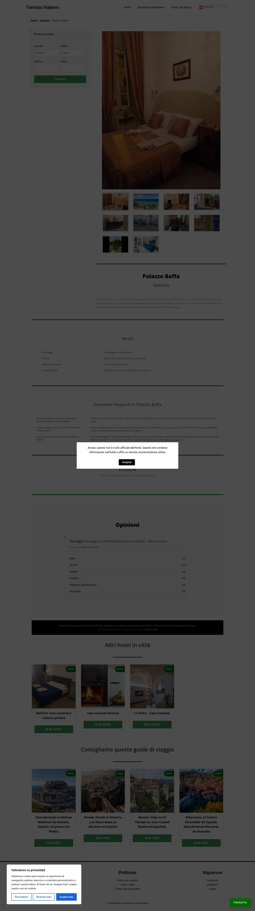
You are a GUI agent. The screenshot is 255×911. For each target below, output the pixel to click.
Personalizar (21, 897)
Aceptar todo (66, 897)
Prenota (236, 899)
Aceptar (127, 462)
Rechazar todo (43, 897)
